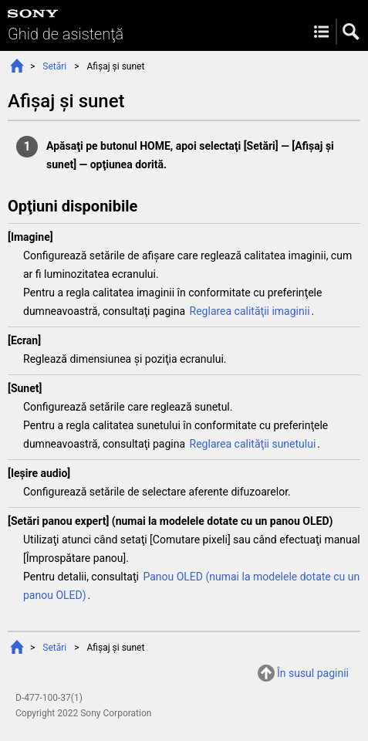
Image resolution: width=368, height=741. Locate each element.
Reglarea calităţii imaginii (250, 311)
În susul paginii (313, 673)
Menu (321, 32)
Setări (54, 66)
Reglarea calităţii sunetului (253, 444)
